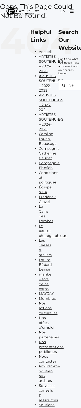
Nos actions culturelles (48, 308)
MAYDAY (46, 294)
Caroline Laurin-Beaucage (48, 139)
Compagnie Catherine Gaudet (49, 153)
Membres (47, 298)
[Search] (63, 85)
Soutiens (46, 405)
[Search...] (69, 85)
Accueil (45, 52)
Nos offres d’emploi (46, 323)
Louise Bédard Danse (45, 265)
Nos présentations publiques (51, 347)
